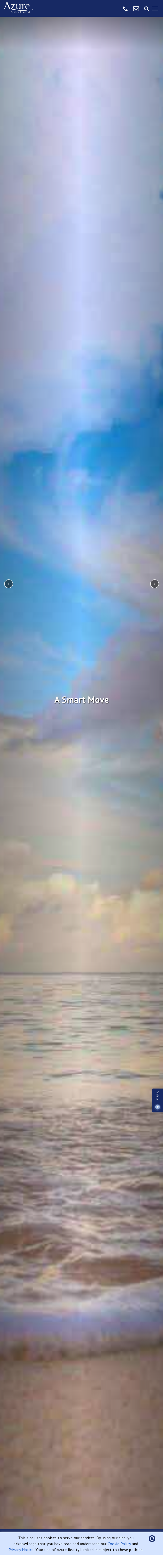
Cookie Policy (119, 1543)
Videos (157, 1100)
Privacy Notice (21, 1549)
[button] (152, 1539)
